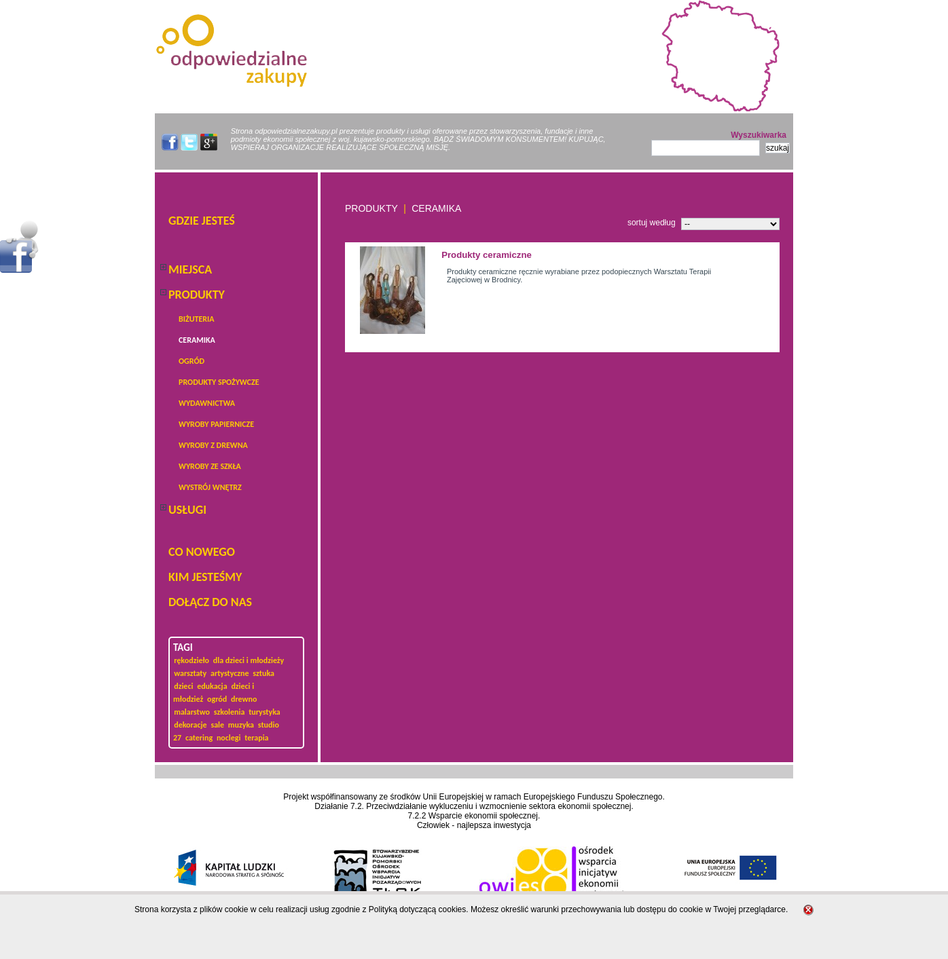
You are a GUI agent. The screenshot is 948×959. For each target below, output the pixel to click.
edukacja (212, 686)
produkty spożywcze (219, 382)
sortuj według (651, 222)
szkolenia (229, 712)
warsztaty (190, 673)
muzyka (241, 725)
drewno (244, 699)
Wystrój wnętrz (210, 487)
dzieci (183, 686)
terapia (256, 737)
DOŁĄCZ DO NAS (210, 602)
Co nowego (201, 551)
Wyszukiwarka (758, 135)
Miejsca (190, 269)
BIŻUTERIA (197, 319)
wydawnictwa (207, 403)
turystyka (264, 712)
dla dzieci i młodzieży (248, 660)
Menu (19, 246)
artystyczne (230, 673)
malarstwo (192, 712)
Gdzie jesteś (201, 220)
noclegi (229, 737)
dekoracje (190, 725)
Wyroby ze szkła (210, 466)
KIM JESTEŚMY (205, 576)
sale (217, 725)
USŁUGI (187, 509)
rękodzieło (191, 660)
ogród (191, 361)
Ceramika (197, 340)
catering (199, 737)
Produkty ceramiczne (486, 255)
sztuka (263, 673)
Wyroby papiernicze (216, 424)
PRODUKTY (196, 294)
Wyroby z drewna (213, 445)
